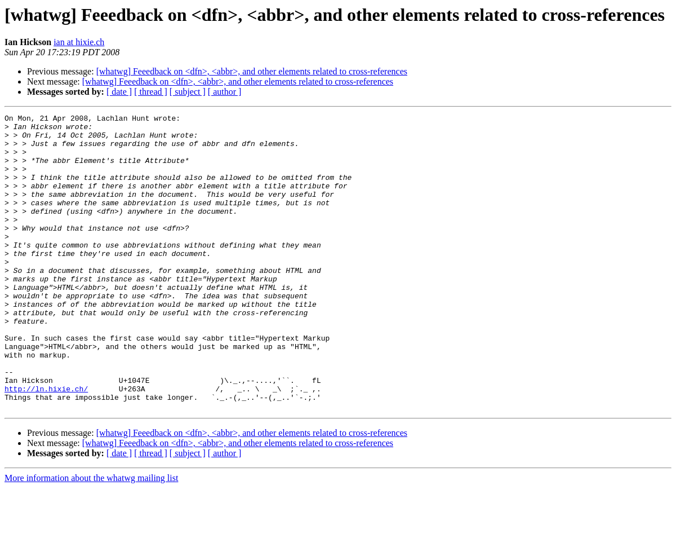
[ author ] (225, 91)
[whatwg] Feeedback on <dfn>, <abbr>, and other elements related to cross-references (251, 71)
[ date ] (119, 91)
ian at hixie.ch (79, 42)
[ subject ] (188, 91)
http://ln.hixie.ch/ (46, 444)
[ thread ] (150, 91)
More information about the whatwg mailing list (91, 537)
